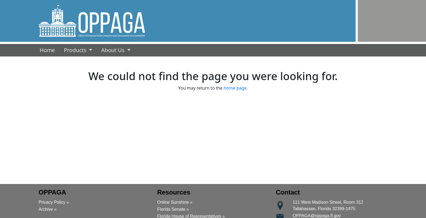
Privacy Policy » (54, 202)
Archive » (48, 209)
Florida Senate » (173, 209)
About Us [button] (113, 50)
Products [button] (76, 50)
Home (48, 50)
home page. (236, 88)
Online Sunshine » (175, 202)
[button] (92, 21)
